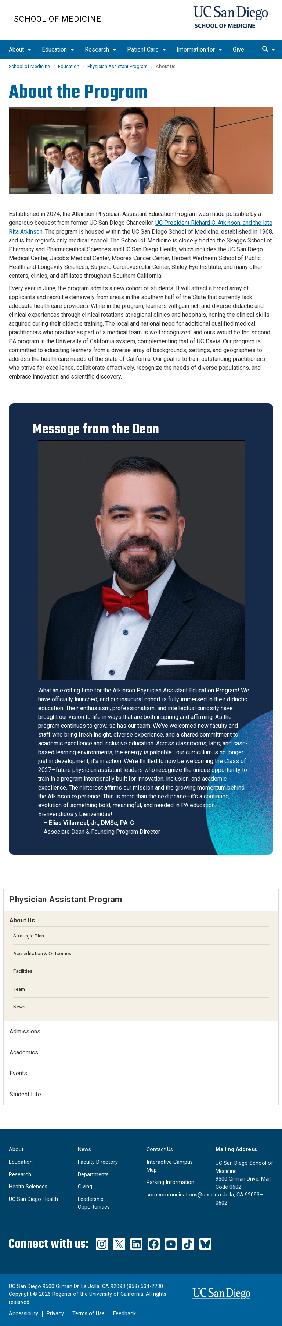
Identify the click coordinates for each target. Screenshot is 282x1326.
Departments (93, 1174)
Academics (24, 1052)
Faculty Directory (98, 1162)
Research (100, 49)
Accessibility (23, 1314)
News (19, 1007)
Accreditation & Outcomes (42, 953)
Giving (85, 1187)
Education (58, 49)
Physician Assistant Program (117, 66)
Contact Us (160, 1149)
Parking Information (170, 1182)
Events (18, 1073)
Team (19, 989)
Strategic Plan (28, 936)
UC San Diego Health (33, 1199)
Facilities (22, 971)
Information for (199, 49)
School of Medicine (57, 19)
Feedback (124, 1314)
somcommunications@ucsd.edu (185, 1195)
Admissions (25, 1031)
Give (238, 49)
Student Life (25, 1094)
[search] (268, 49)
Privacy (55, 1314)
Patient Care (146, 49)
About (20, 49)
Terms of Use (88, 1314)
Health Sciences (28, 1187)
